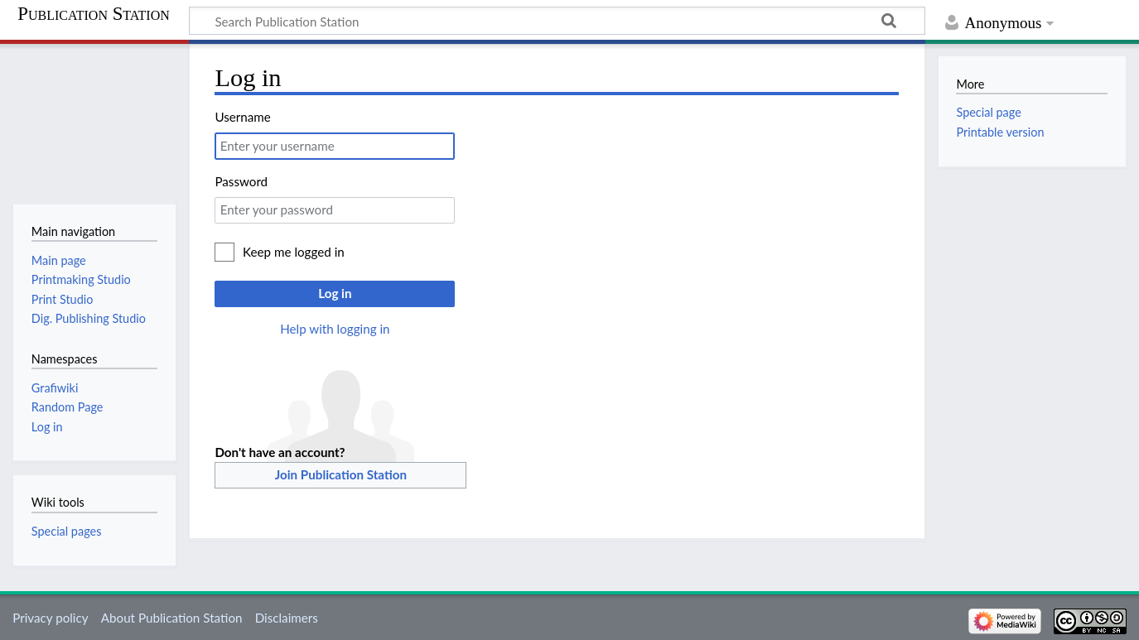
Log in (334, 293)
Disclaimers (286, 617)
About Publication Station (172, 617)
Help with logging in (334, 328)
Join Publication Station (341, 474)
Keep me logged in (294, 251)
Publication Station (93, 14)
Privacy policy (50, 617)
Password (241, 181)
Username (242, 116)
